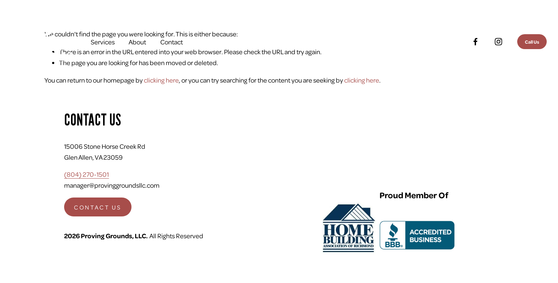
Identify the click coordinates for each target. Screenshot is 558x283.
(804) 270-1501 (86, 174)
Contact (171, 41)
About (137, 41)
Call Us (532, 42)
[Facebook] (475, 41)
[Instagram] (498, 41)
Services (103, 41)
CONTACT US (97, 207)
